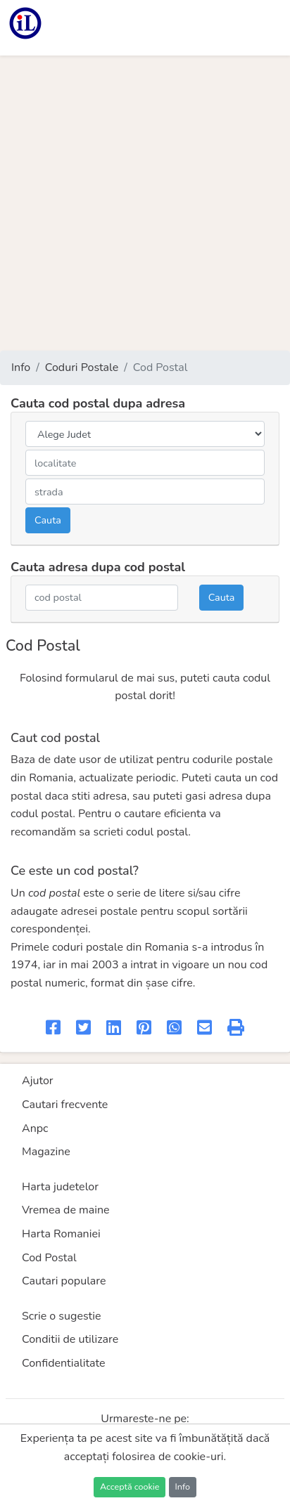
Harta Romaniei (61, 1234)
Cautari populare (64, 1281)
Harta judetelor (60, 1187)
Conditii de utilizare (70, 1339)
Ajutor (37, 1080)
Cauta (47, 520)
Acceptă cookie (129, 1486)
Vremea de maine (66, 1210)
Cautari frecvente (65, 1104)
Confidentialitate (64, 1363)
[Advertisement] (145, 203)
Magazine (46, 1151)
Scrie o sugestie (61, 1316)
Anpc (35, 1128)
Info (20, 367)
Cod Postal (49, 1257)
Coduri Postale (82, 367)
